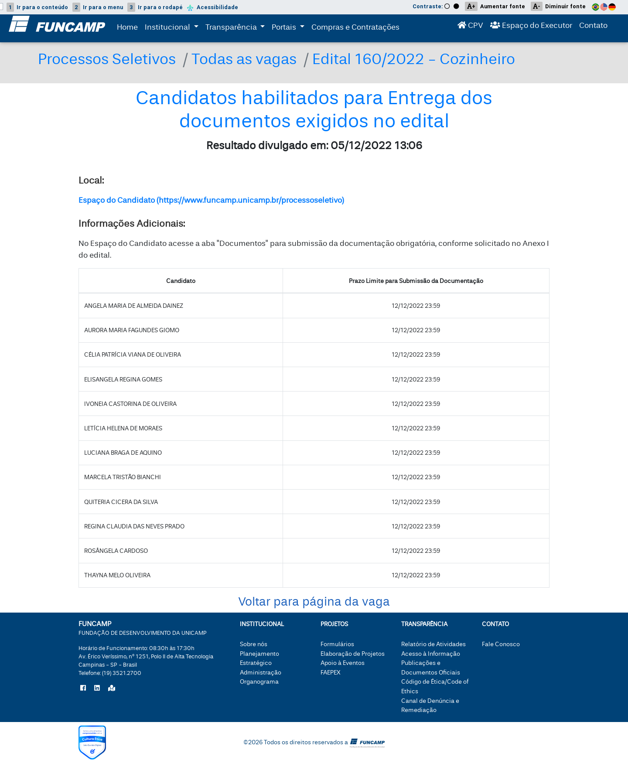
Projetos (334, 624)
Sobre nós (253, 644)
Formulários (337, 644)
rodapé (155, 7)
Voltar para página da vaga (314, 602)
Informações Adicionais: (131, 223)
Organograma (259, 681)
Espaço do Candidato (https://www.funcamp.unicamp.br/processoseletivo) (211, 200)
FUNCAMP (142, 628)
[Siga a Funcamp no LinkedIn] (97, 688)
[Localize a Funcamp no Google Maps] (111, 688)
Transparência (237, 28)
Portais (290, 28)
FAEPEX (331, 672)
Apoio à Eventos (343, 663)
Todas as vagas (244, 59)
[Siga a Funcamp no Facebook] (83, 688)
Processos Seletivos (107, 59)
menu (97, 7)
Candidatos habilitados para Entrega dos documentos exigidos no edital (314, 110)
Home (127, 29)
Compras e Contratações (355, 29)
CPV (470, 27)
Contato (593, 27)
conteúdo (37, 7)
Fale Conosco (501, 644)
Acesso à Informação (430, 653)
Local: (91, 180)
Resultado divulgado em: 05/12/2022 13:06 (314, 146)
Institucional (168, 28)
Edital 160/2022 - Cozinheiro (413, 59)
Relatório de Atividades (433, 644)
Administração (260, 672)
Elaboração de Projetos (353, 653)
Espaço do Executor (531, 27)
